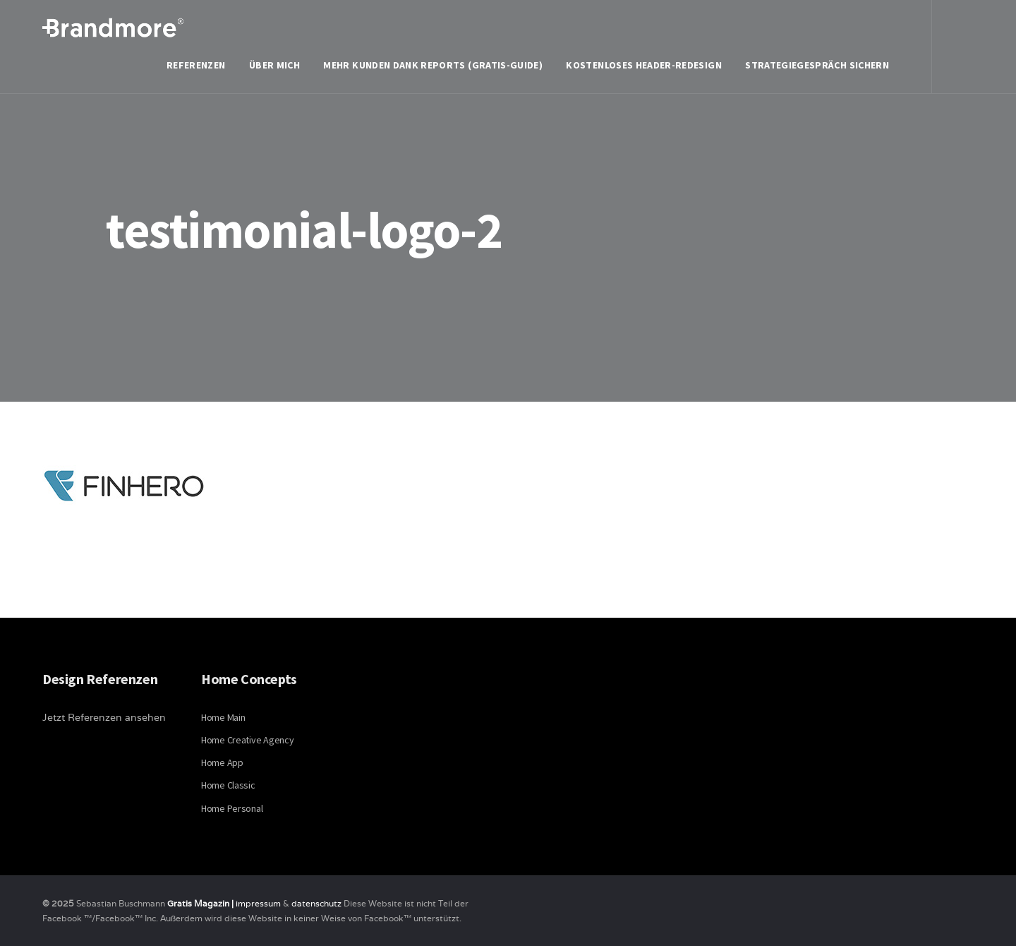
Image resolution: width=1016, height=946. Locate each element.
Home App (222, 762)
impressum (258, 903)
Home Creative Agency (247, 740)
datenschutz (317, 903)
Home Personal (231, 808)
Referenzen (196, 65)
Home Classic (228, 785)
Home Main (223, 717)
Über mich (274, 65)
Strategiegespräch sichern (817, 65)
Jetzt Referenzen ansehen (104, 717)
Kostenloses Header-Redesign (643, 65)
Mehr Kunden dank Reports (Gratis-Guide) (433, 65)
